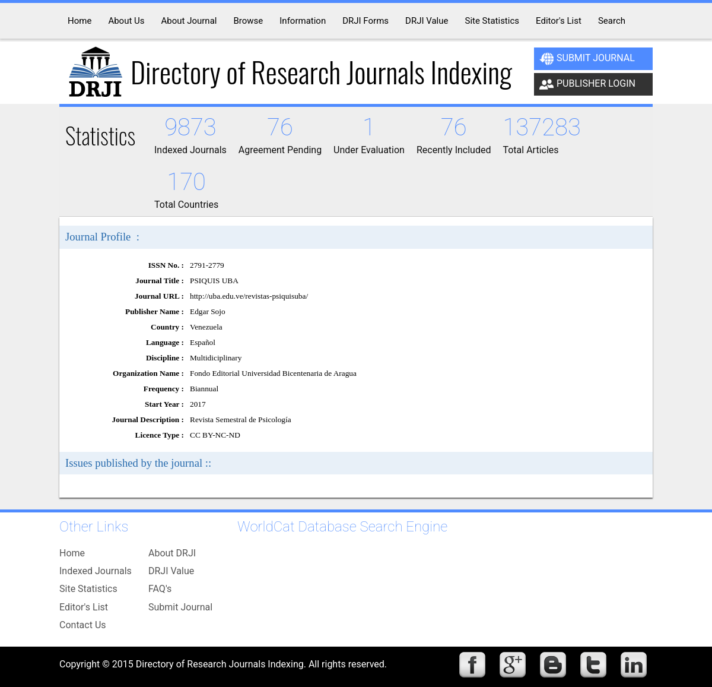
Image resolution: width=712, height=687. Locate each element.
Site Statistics (88, 588)
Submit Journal (587, 59)
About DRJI (172, 553)
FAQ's (159, 588)
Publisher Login (587, 84)
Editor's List (83, 607)
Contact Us (82, 625)
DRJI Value (171, 571)
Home (72, 553)
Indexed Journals (95, 571)
